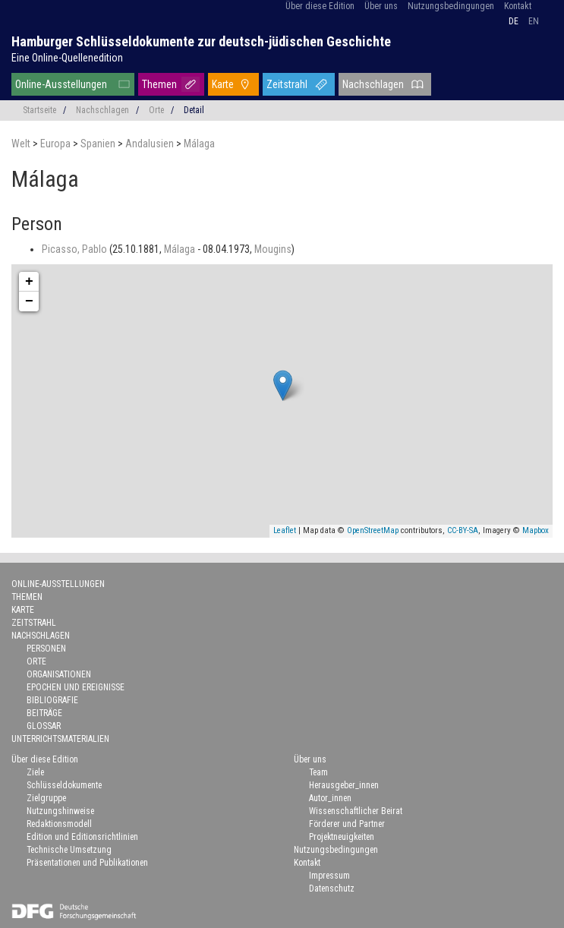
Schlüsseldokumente (64, 785)
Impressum (329, 875)
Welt (22, 143)
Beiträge (44, 713)
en (533, 21)
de (513, 21)
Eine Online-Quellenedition (67, 58)
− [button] (29, 301)
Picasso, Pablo (75, 249)
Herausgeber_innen (344, 785)
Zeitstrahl (286, 84)
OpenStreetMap (373, 530)
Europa (56, 143)
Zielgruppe (46, 798)
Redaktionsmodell (59, 824)
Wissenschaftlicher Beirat (355, 811)
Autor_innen (330, 798)
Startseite (39, 110)
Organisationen (59, 674)
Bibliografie (52, 700)
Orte (156, 110)
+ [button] (29, 282)
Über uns (381, 6)
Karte (223, 84)
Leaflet (284, 530)
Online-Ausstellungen (61, 84)
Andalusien (150, 143)
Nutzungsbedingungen (451, 6)
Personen (46, 648)
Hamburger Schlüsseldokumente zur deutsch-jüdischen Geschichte (201, 41)
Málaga (199, 143)
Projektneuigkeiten (341, 837)
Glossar (44, 726)
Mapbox (535, 530)
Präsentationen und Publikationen (87, 862)
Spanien (99, 143)
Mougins (272, 249)
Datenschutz (331, 888)
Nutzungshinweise (60, 811)
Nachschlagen (373, 84)
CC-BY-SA (462, 530)
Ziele (35, 772)
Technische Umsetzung (69, 849)
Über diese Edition (319, 6)
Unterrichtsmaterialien (60, 739)
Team (318, 772)
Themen (159, 84)
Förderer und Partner (347, 824)
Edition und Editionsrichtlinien (82, 837)
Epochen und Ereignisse (75, 687)
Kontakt (517, 6)
